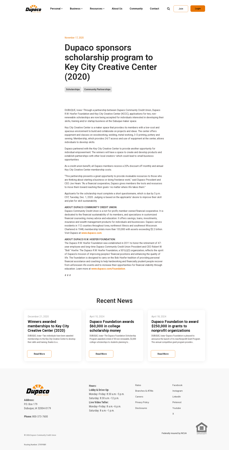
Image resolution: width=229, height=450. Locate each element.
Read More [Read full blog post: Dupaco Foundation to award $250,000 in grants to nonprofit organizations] (163, 353)
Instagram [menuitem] (177, 390)
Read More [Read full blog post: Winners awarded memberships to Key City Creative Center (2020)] (39, 353)
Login (198, 8)
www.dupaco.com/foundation (107, 268)
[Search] (168, 8)
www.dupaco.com (91, 232)
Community (136, 8)
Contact (154, 8)
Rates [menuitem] (138, 384)
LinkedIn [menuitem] (176, 396)
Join (181, 8)
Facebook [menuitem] (177, 384)
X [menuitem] (173, 413)
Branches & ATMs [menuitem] (144, 390)
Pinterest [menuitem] (176, 401)
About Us (117, 8)
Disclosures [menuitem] (141, 407)
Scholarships (73, 89)
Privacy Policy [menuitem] (142, 401)
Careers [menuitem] (139, 396)
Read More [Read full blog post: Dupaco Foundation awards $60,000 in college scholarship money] (101, 353)
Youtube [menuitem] (176, 407)
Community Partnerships (97, 89)
